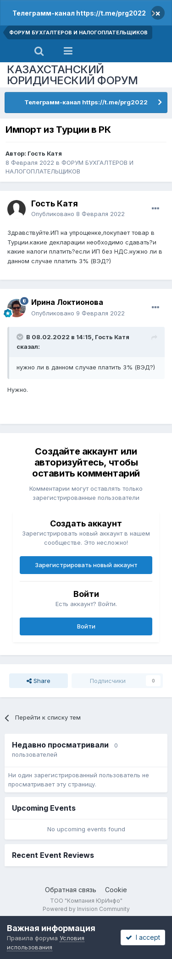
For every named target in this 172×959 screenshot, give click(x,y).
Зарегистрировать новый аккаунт (86, 565)
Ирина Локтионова (67, 302)
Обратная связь (70, 890)
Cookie (116, 890)
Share (38, 681)
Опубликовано (78, 213)
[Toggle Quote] (21, 337)
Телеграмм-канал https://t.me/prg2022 (79, 13)
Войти (86, 626)
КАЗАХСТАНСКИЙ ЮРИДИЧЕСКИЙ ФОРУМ (72, 75)
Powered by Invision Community (86, 908)
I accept (143, 937)
